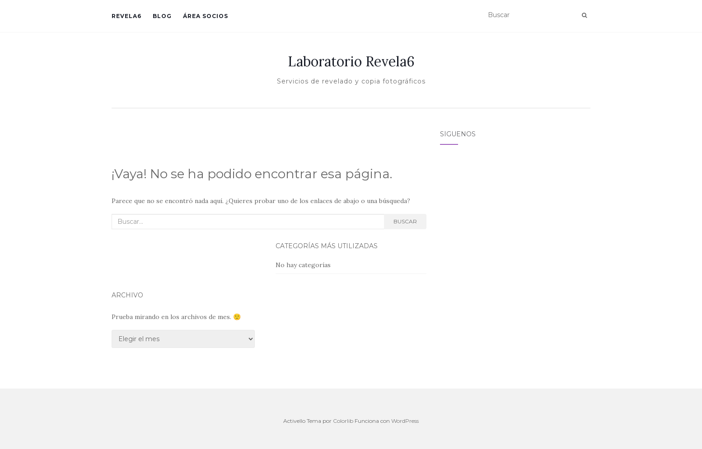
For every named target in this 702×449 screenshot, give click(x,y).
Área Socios (205, 16)
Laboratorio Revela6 (351, 61)
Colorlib (343, 420)
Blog (162, 16)
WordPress (405, 420)
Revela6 (126, 16)
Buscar (405, 221)
